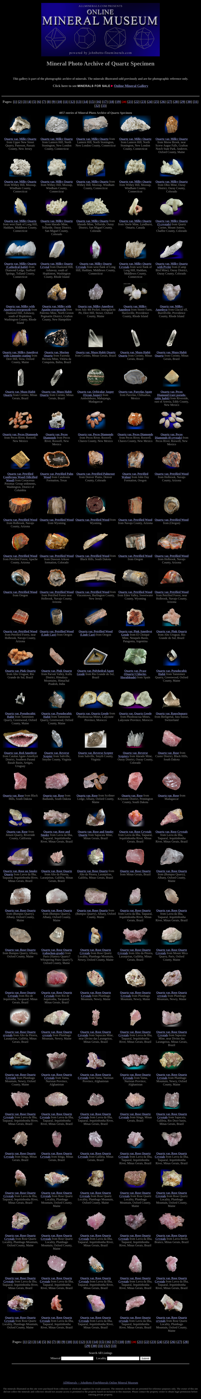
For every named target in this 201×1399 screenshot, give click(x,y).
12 (72, 102)
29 (182, 102)
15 (92, 102)
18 (111, 102)
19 (118, 102)
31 (195, 102)
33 (104, 106)
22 (136, 102)
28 (176, 102)
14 (85, 102)
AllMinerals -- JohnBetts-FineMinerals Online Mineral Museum (100, 1382)
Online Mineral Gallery (131, 86)
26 (163, 102)
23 (143, 102)
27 (169, 102)
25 (156, 102)
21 (130, 102)
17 (105, 102)
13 (78, 102)
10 (59, 102)
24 (150, 102)
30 (189, 102)
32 (97, 106)
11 (65, 102)
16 (98, 102)
